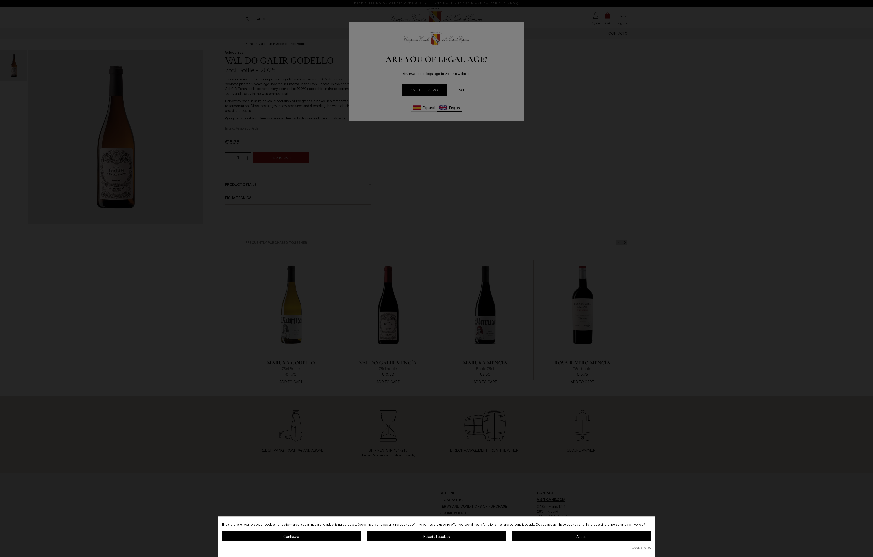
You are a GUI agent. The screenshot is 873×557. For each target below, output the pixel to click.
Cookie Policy (641, 547)
